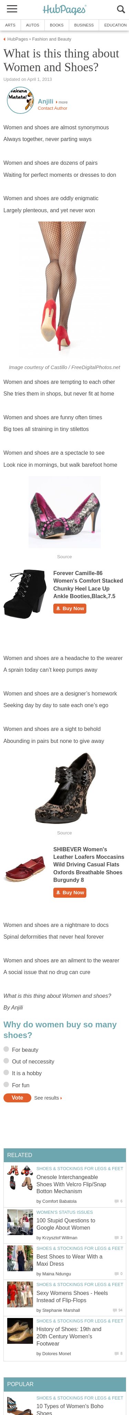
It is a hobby (27, 1073)
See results (46, 1098)
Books (57, 25)
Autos (32, 25)
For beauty (25, 1050)
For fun (21, 1085)
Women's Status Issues (64, 1212)
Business (84, 25)
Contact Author (52, 108)
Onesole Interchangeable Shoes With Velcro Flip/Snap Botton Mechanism (71, 1184)
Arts (10, 25)
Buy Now (70, 608)
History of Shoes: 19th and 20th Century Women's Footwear (68, 1336)
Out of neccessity (33, 1062)
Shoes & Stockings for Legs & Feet (79, 1168)
